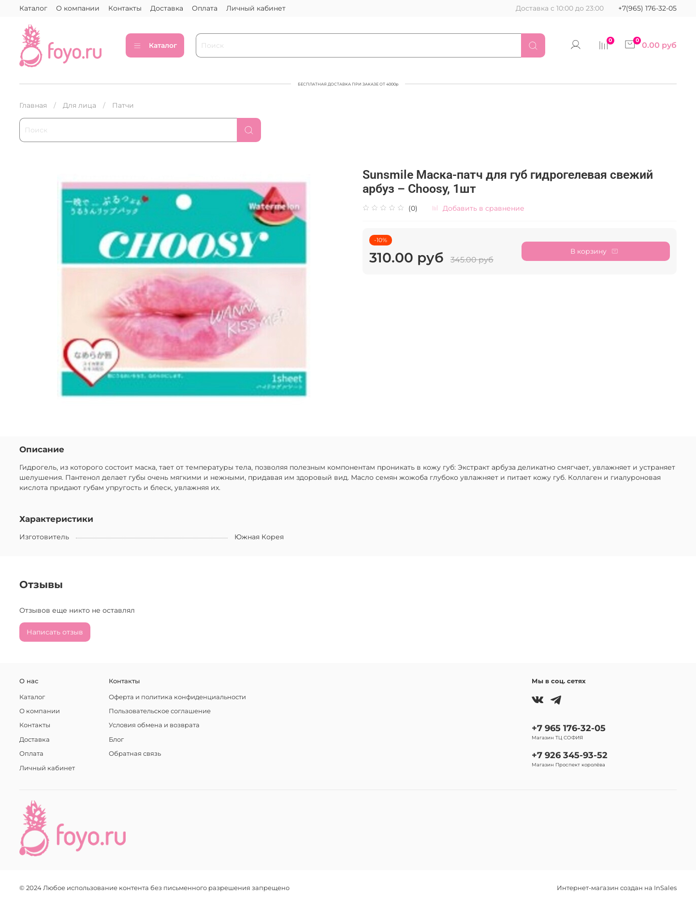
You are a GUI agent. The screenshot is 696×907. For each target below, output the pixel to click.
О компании (78, 8)
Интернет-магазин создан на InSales (617, 888)
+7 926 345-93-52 (570, 755)
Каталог (33, 8)
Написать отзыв (55, 632)
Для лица (79, 105)
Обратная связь (135, 753)
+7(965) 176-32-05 (647, 8)
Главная (33, 105)
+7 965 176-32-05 (569, 728)
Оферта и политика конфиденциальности (177, 697)
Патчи (123, 105)
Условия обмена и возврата (154, 725)
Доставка (166, 8)
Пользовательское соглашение (160, 711)
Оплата (205, 8)
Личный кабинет (256, 8)
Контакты (125, 8)
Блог (116, 739)
